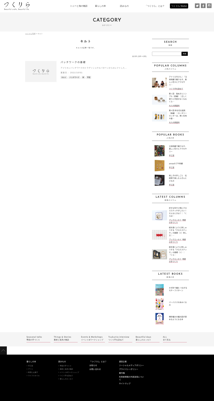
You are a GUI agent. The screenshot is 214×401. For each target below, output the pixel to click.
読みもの (62, 362)
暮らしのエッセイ (148, 338)
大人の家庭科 (174, 106)
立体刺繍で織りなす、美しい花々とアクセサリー (178, 148)
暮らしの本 (31, 362)
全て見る (175, 338)
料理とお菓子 (33, 372)
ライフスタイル (34, 376)
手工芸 (171, 155)
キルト (63, 77)
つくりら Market (179, 6)
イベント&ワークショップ (93, 338)
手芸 (88, 77)
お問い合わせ (95, 369)
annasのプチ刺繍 (176, 163)
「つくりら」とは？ (98, 362)
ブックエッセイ (175, 220)
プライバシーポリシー (128, 369)
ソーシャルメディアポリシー (131, 365)
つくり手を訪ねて (176, 89)
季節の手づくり (38, 338)
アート (30, 369)
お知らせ (93, 365)
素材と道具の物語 (66, 338)
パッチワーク (74, 77)
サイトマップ (124, 383)
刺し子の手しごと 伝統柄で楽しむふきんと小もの (178, 178)
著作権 (122, 373)
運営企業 (123, 362)
